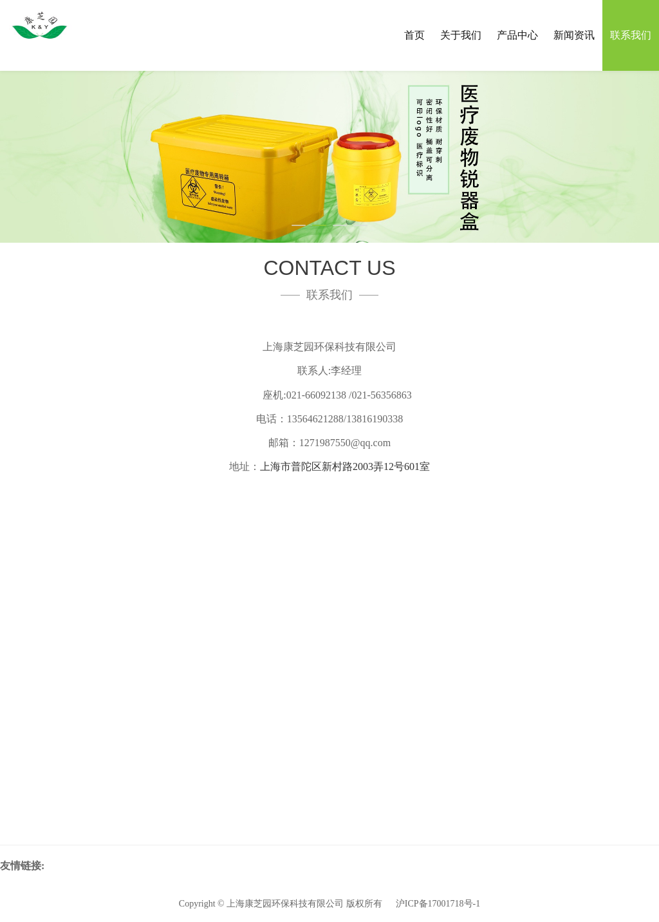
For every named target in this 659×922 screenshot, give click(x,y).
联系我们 (630, 35)
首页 (414, 35)
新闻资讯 (574, 35)
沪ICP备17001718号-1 (438, 903)
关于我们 (460, 35)
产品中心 (517, 35)
